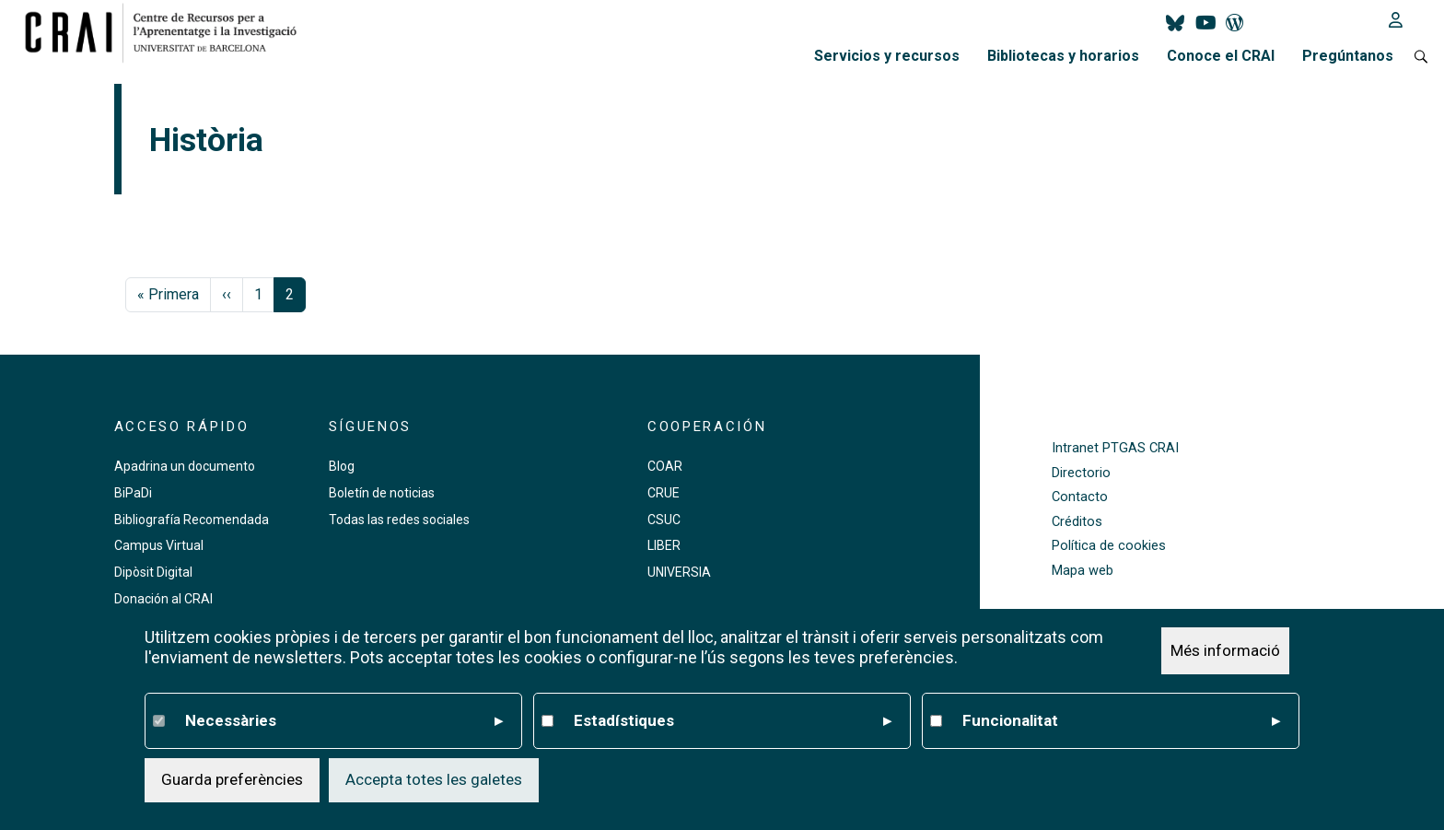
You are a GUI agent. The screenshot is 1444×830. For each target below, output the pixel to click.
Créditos (1077, 522)
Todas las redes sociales (399, 519)
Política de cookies (1109, 546)
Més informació (1225, 650)
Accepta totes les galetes (433, 779)
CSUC (664, 519)
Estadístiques (732, 721)
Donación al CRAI (163, 598)
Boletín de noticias (382, 492)
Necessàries (344, 721)
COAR (664, 466)
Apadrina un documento (184, 466)
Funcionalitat (1121, 721)
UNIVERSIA (679, 572)
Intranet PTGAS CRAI (1115, 448)
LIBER (664, 545)
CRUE (663, 492)
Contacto (1080, 497)
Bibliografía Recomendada (191, 519)
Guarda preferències (232, 779)
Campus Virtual (159, 545)
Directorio (1081, 473)
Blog (342, 466)
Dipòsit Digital (153, 572)
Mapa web (1082, 571)
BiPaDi (133, 492)
